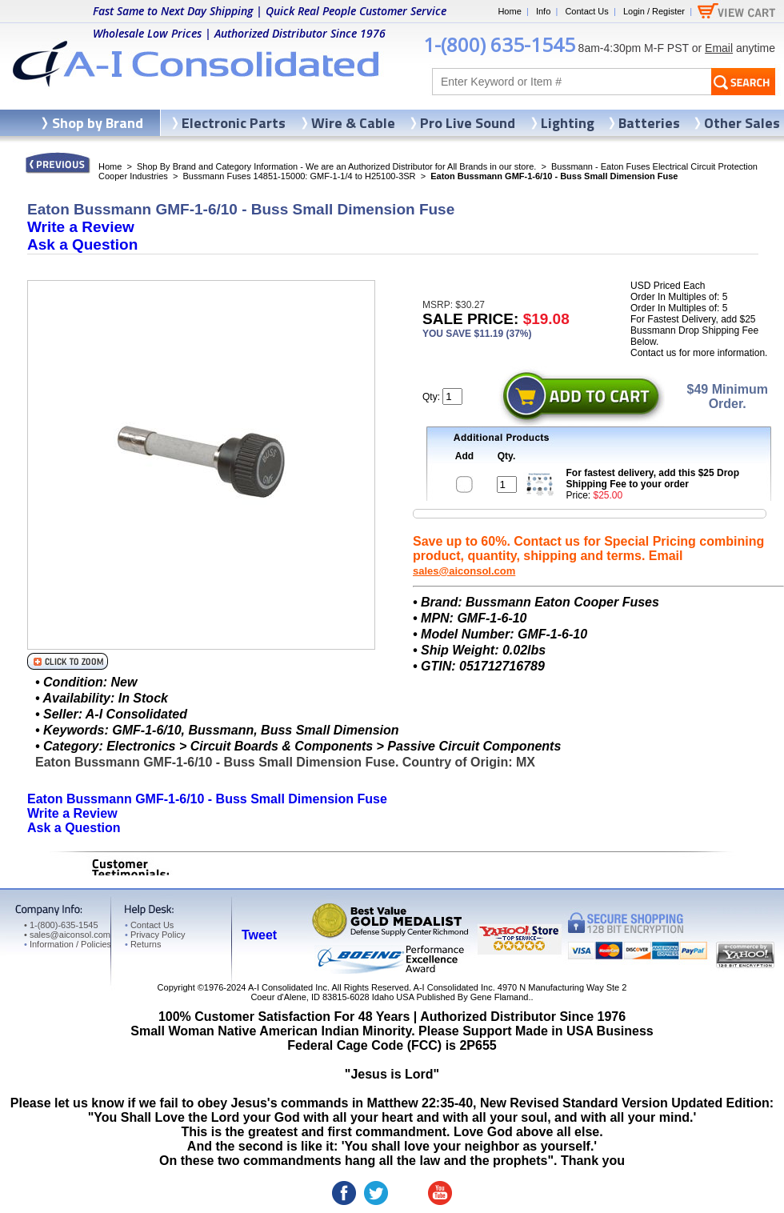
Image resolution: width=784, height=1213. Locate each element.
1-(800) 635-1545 (499, 44)
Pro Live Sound (467, 123)
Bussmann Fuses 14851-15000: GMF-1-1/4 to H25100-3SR (298, 176)
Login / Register (654, 11)
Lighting (567, 123)
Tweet (259, 935)
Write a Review (80, 226)
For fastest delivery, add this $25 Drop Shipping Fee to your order (653, 478)
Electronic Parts (234, 123)
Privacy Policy (155, 934)
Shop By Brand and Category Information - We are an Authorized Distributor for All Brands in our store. (336, 166)
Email (719, 48)
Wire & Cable (353, 123)
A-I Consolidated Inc (287, 987)
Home (509, 11)
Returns (143, 944)
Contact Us (586, 11)
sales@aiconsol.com (464, 571)
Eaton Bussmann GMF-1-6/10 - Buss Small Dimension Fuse (207, 799)
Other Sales (742, 123)
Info (543, 11)
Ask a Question (82, 244)
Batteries (649, 123)
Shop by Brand (97, 123)
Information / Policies (67, 944)
